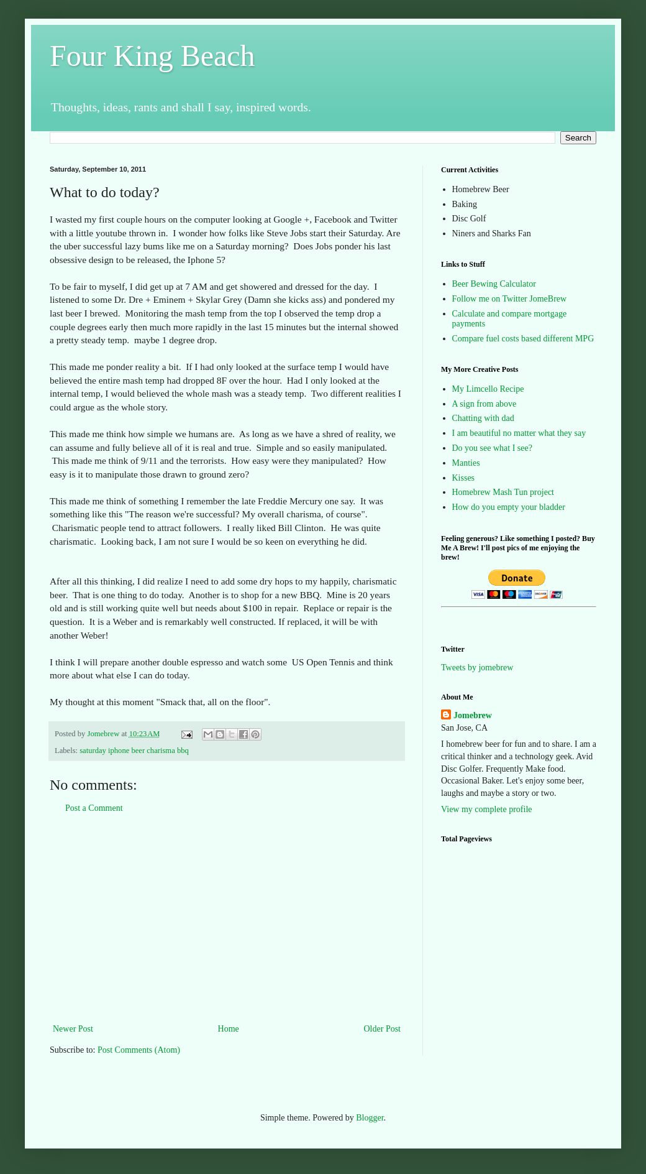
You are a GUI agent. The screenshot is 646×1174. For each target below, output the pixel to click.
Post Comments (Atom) (139, 1050)
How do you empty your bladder (508, 507)
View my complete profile (486, 809)
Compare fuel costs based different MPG (523, 338)
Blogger (369, 1117)
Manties (466, 463)
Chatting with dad (483, 418)
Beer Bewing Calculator (494, 284)
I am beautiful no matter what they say (519, 433)
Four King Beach (152, 55)
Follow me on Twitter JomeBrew (509, 298)
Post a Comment (94, 808)
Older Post (382, 1028)
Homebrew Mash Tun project (503, 492)
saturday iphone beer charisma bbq (134, 750)
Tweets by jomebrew (477, 667)
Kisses (463, 478)
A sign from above (484, 404)
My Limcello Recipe (488, 389)
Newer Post (73, 1028)
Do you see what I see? (492, 448)
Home (228, 1028)
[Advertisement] (227, 918)
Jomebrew (472, 715)
